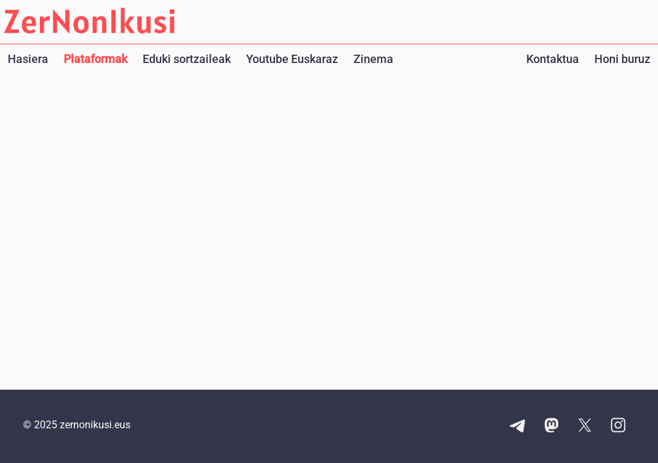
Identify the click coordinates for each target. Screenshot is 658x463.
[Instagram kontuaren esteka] (618, 426)
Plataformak (95, 59)
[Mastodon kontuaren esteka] (551, 426)
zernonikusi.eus (95, 425)
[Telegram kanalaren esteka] (518, 426)
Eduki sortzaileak (187, 59)
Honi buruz (622, 59)
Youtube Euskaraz (292, 59)
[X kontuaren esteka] (584, 426)
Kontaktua (552, 59)
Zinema (373, 59)
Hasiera (28, 59)
